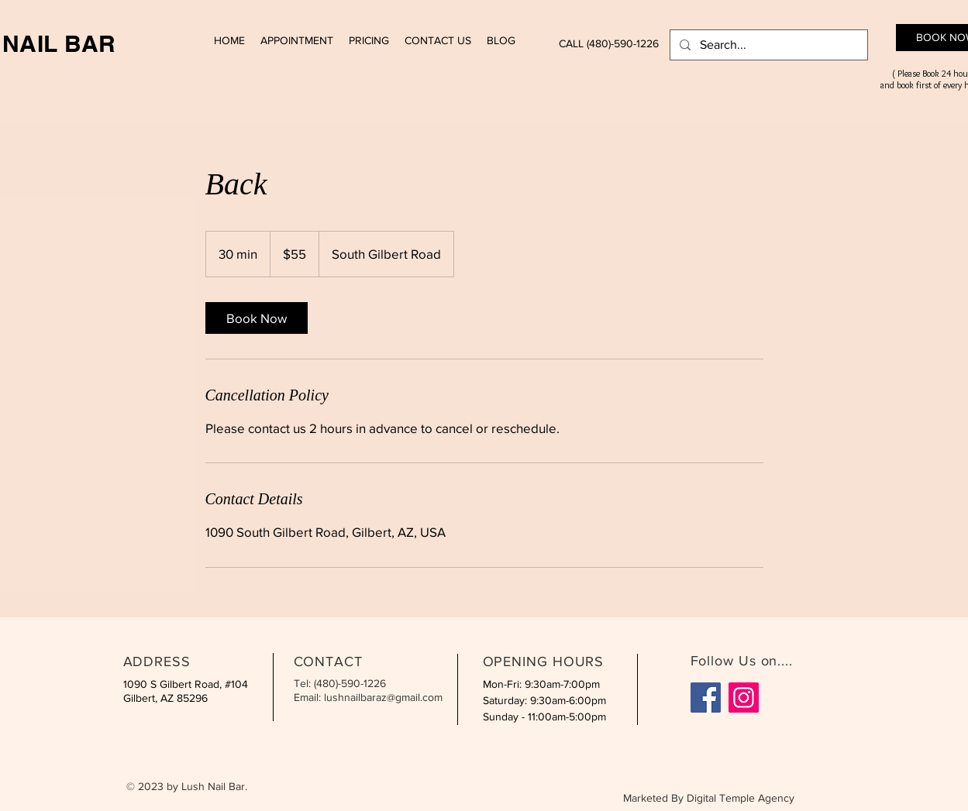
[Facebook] (706, 697)
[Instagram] (744, 697)
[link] (256, 318)
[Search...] (767, 45)
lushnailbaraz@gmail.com (383, 697)
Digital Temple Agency (740, 798)
